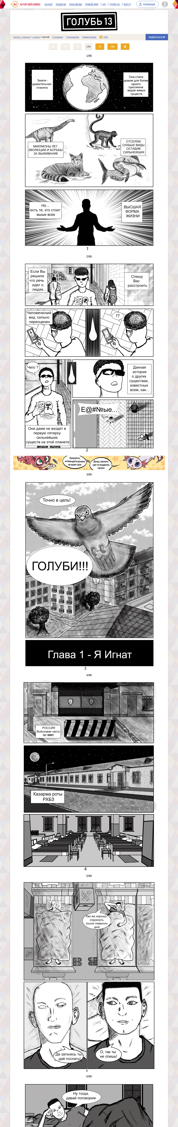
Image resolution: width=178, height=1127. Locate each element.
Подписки (61, 4)
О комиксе (57, 37)
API (104, 4)
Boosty (127, 4)
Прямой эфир (91, 4)
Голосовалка (75, 4)
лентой (45, 37)
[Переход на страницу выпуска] (89, 156)
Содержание (72, 37)
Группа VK (115, 4)
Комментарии (89, 37)
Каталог (49, 4)
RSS (105, 37)
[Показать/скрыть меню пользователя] (164, 4)
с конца (36, 37)
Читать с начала (21, 37)
